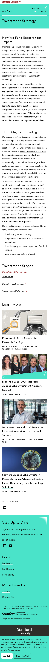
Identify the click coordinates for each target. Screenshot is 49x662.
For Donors (8, 569)
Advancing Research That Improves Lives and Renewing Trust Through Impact (22, 431)
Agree (6, 656)
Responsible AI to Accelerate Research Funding (19, 340)
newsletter (17, 534)
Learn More (7, 277)
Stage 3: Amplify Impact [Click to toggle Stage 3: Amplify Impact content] (14, 291)
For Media (7, 563)
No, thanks (22, 656)
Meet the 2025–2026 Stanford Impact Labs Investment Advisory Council (22, 386)
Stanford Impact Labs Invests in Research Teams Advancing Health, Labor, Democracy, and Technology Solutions (22, 481)
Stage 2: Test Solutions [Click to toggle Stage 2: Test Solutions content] (14, 284)
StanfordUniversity (24, 631)
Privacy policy (13, 650)
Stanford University (11, 2)
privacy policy (31, 647)
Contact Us (8, 597)
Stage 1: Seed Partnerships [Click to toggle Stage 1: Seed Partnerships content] (15, 272)
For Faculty (8, 574)
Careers (6, 591)
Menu (7, 11)
